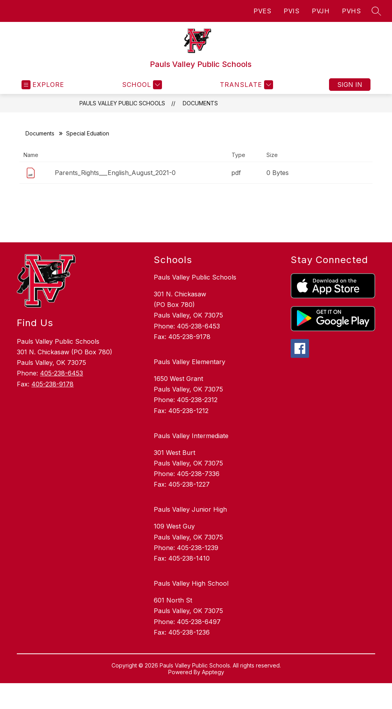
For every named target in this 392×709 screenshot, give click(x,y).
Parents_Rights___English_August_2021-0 (115, 173)
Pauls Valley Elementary (189, 362)
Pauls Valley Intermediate (191, 436)
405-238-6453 (61, 373)
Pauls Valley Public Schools (122, 103)
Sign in (349, 84)
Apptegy (213, 672)
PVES (262, 11)
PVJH (320, 11)
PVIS (291, 11)
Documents (200, 103)
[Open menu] (43, 85)
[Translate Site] (245, 85)
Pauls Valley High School (191, 583)
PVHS (351, 11)
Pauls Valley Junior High (190, 509)
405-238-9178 (52, 384)
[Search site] (376, 11)
